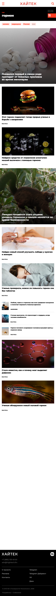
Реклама (5, 574)
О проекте (6, 570)
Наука (5, 123)
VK (30, 577)
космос (6, 24)
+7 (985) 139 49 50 (9, 559)
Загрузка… (28, 491)
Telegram (33, 570)
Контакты (6, 577)
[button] (3, 3)
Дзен (31, 581)
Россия (26, 24)
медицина (16, 24)
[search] (52, 3)
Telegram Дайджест (37, 574)
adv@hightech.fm (9, 562)
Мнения (14, 309)
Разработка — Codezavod (11, 592)
